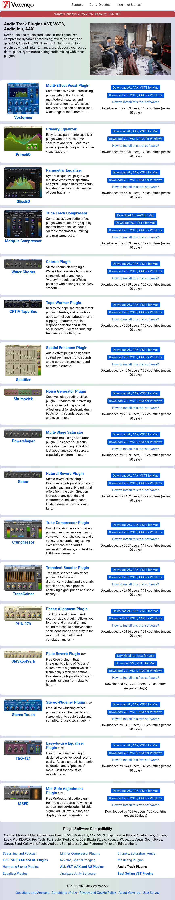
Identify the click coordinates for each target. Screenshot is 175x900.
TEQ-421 (23, 758)
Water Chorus (23, 272)
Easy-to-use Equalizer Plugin (65, 745)
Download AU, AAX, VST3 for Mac (135, 87)
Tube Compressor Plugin (67, 522)
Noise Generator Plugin (66, 391)
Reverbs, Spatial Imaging (77, 860)
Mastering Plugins (131, 860)
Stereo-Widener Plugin (65, 702)
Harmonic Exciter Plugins (21, 867)
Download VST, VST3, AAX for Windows (135, 95)
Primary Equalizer (61, 129)
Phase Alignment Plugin (67, 609)
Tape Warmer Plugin (63, 302)
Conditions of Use (64, 893)
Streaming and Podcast (19, 853)
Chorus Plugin (58, 261)
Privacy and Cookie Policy (97, 893)
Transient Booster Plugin (67, 567)
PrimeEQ (23, 154)
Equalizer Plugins (15, 873)
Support (77, 5)
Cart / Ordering (100, 5)
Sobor (23, 481)
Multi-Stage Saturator (64, 432)
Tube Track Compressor (66, 213)
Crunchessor (23, 542)
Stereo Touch (23, 714)
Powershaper (23, 441)
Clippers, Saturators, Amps (136, 853)
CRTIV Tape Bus (23, 311)
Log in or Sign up (129, 5)
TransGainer (23, 594)
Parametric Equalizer (64, 170)
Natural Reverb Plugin (65, 473)
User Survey (151, 893)
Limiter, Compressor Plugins (80, 853)
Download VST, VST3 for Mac (135, 223)
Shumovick (23, 399)
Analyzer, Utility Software (77, 873)
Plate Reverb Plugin (63, 653)
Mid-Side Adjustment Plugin (64, 790)
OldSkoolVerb (23, 661)
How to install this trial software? (135, 102)
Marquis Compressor (23, 241)
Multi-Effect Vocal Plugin (67, 85)
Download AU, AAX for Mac (135, 215)
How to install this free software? (135, 678)
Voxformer (23, 117)
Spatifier (23, 379)
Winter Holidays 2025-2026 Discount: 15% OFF (87, 14)
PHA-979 (23, 624)
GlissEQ (23, 201)
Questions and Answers (32, 893)
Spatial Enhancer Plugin (66, 347)
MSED (23, 803)
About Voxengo (129, 893)
